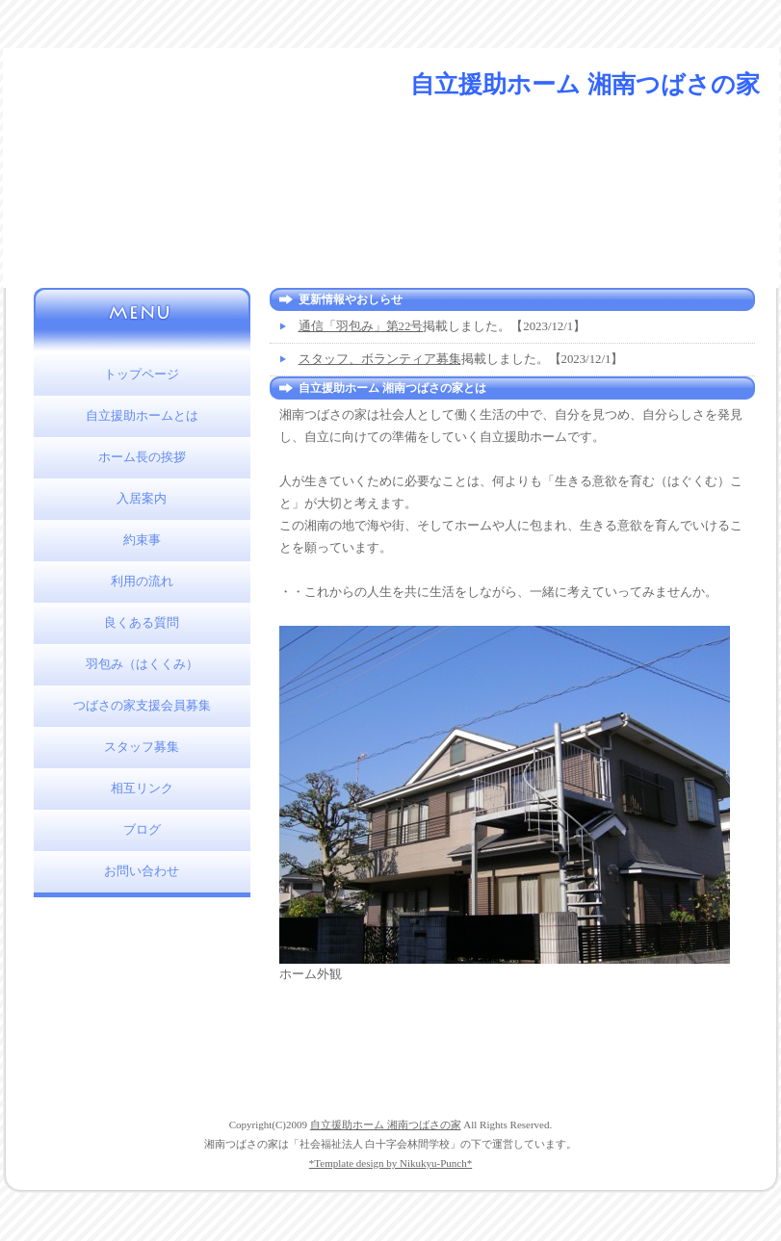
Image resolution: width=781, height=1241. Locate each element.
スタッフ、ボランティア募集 (380, 359)
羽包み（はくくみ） (142, 664)
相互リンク (142, 788)
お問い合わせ (141, 871)
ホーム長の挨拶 (142, 457)
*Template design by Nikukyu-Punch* (390, 1163)
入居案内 (142, 498)
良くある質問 (141, 623)
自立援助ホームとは (142, 416)
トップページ (141, 374)
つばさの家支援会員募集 (142, 705)
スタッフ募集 (141, 747)
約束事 (142, 540)
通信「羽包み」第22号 (361, 326)
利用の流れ (142, 581)
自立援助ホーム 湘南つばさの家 (385, 1124)
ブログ (142, 830)
